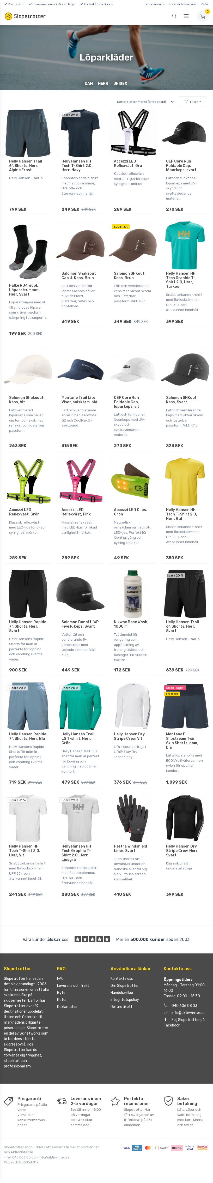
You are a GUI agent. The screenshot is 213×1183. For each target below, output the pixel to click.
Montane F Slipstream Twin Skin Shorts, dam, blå (182, 740)
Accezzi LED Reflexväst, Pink (76, 511)
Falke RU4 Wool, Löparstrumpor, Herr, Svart (24, 290)
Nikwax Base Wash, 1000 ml (131, 624)
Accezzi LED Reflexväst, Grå (128, 163)
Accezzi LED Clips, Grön (130, 511)
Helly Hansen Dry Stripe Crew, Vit (129, 736)
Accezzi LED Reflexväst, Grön (24, 511)
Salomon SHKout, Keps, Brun (129, 275)
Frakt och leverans (183, 4)
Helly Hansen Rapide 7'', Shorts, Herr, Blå (27, 736)
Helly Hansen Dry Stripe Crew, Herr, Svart (182, 850)
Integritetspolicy (125, 999)
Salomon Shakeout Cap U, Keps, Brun (79, 275)
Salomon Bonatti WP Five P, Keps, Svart (80, 624)
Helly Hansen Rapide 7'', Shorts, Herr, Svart (27, 626)
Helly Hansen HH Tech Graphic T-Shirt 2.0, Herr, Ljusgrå (76, 852)
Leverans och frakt (73, 985)
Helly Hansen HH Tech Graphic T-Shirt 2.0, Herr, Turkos (181, 280)
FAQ (60, 978)
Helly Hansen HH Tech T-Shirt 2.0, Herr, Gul (181, 514)
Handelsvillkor (122, 992)
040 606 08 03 (180, 1005)
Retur (205, 4)
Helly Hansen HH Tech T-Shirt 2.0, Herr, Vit (24, 850)
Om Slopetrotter (125, 985)
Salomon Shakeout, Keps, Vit (27, 399)
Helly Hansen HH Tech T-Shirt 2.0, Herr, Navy (77, 165)
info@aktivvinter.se (184, 1012)
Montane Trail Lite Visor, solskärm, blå (79, 399)
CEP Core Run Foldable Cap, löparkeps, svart (181, 165)
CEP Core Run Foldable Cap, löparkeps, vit (126, 402)
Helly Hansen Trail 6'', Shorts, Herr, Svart (182, 626)
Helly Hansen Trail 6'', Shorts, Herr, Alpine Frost (25, 165)
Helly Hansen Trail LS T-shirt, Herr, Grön (78, 738)
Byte (61, 992)
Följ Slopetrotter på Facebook (184, 1022)
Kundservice (155, 4)
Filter (191, 102)
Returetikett (121, 1006)
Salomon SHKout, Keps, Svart (182, 399)
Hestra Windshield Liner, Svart (130, 848)
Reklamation (67, 1006)
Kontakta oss (122, 978)
